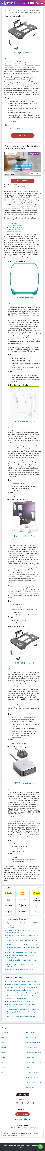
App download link (22, 1114)
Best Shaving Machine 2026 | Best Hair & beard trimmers (21, 965)
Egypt (3, 1063)
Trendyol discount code (33, 1072)
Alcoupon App (22, 1109)
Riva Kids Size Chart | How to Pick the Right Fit (21, 1017)
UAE (2, 1037)
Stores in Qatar (30, 1032)
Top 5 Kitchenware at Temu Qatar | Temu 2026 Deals (23, 923)
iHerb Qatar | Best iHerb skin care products (20, 969)
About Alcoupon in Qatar (33, 1052)
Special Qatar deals (32, 1037)
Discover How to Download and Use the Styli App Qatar (24, 993)
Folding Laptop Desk (22, 52)
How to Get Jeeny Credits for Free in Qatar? (20, 1001)
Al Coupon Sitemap (32, 1047)
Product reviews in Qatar (33, 1082)
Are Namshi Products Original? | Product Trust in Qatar (23, 984)
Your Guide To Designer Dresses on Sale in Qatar (22, 987)
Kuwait (3, 1042)
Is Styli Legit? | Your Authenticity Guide (18, 998)
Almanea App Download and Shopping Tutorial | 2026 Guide (23, 1005)
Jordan (3, 1068)
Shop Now (22, 135)
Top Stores (8, 888)
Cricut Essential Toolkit (15, 225)
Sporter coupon (31, 1087)
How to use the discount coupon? (33, 1065)
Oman (3, 1052)
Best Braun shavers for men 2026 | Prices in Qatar (22, 952)
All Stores (11, 10)
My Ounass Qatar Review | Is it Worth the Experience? (23, 1009)
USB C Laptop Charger (15, 231)
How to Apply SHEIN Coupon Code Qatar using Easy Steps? (22, 1013)
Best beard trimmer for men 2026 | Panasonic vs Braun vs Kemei (22, 956)
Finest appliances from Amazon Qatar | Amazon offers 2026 (24, 12)
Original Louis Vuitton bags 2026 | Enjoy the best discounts (22, 941)
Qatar (3, 1057)
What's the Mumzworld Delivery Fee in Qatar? (21, 996)
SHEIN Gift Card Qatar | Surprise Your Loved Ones (22, 981)
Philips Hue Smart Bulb (15, 227)
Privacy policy (30, 1057)
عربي (23, 3)
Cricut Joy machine (14, 223)
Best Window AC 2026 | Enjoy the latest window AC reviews (22, 961)
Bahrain (3, 1047)
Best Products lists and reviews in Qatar (27, 10)
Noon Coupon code (32, 1077)
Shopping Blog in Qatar (33, 1042)
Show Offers (22, 181)
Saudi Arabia (5, 1032)
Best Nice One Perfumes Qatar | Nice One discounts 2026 (23, 948)
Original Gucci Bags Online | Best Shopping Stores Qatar (22, 936)
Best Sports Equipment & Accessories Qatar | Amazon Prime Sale (21, 931)
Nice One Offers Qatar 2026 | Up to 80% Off (20, 990)
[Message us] (40, 1146)
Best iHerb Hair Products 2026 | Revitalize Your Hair (22, 945)
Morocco (4, 1073)
